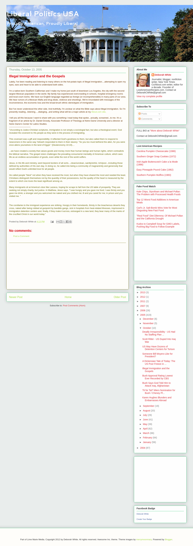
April (145, 428)
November (148, 323)
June (145, 419)
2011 (143, 301)
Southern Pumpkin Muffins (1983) (154, 175)
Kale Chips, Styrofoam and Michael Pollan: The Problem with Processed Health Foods (159, 193)
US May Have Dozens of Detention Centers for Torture (158, 348)
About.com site (98, 112)
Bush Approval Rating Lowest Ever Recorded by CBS (157, 377)
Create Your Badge (144, 519)
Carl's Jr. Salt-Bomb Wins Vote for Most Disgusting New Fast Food (157, 209)
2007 (143, 306)
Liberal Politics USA (42, 14)
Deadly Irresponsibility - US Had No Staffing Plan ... (158, 333)
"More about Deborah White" (164, 130)
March (146, 433)
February (148, 437)
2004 (143, 448)
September (149, 406)
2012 (143, 297)
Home (68, 297)
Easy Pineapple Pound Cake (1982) (155, 169)
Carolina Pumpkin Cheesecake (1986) (156, 151)
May (145, 424)
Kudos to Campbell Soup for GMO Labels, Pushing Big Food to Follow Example (158, 225)
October (147, 328)
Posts (143, 113)
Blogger (168, 539)
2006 (143, 310)
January (147, 442)
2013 (143, 292)
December (148, 319)
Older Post (120, 297)
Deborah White (163, 75)
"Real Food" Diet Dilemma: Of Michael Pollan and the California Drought (160, 217)
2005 (143, 315)
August (147, 410)
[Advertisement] (67, 266)
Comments (145, 119)
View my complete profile (149, 96)
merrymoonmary (144, 539)
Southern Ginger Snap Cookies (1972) (156, 156)
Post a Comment (21, 236)
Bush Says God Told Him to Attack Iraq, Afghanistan (156, 384)
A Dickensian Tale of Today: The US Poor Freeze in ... (158, 362)
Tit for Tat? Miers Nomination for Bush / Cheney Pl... (158, 391)
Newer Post (16, 297)
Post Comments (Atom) (74, 305)
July (145, 415)
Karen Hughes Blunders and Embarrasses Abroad (156, 399)
